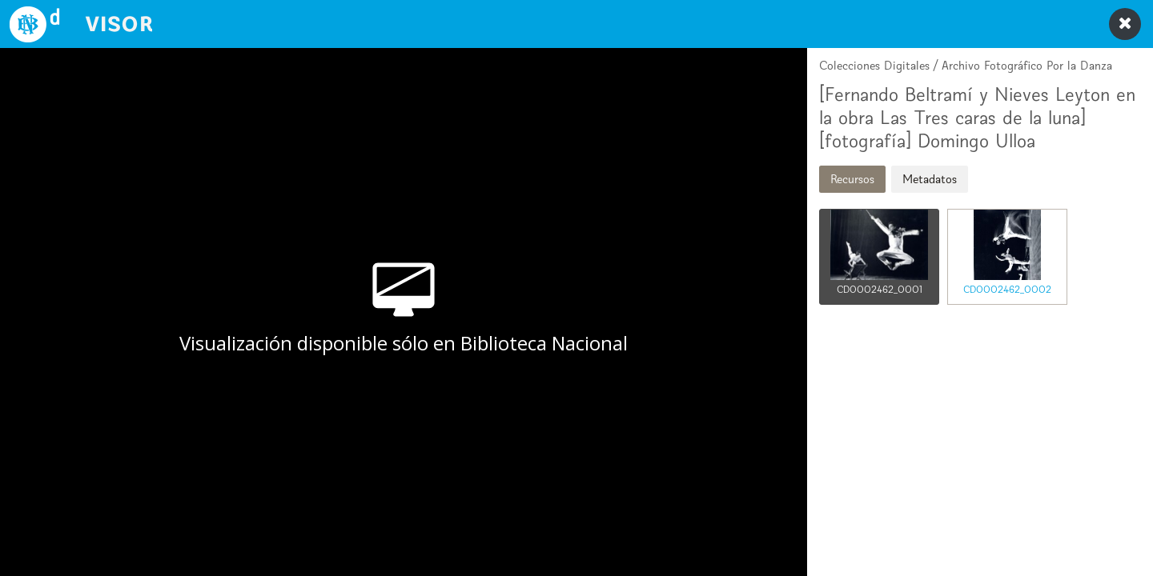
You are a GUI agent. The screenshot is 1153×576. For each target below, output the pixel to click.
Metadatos (929, 178)
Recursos (852, 178)
